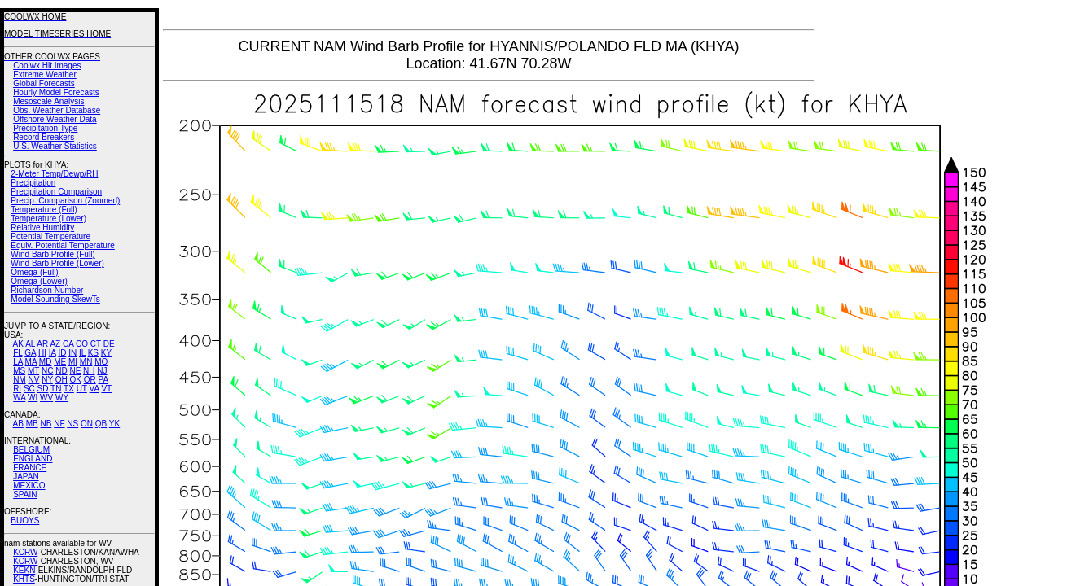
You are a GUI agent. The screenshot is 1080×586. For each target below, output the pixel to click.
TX (69, 388)
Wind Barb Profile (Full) (52, 254)
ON (87, 423)
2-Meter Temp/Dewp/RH (54, 173)
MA (31, 361)
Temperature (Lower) (48, 218)
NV (33, 379)
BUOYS (25, 520)
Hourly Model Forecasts (56, 92)
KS (93, 352)
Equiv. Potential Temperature (62, 245)
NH (88, 370)
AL (30, 343)
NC (47, 370)
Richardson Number (47, 290)
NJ (102, 370)
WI (32, 397)
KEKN (24, 570)
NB (45, 423)
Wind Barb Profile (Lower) (57, 263)
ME (60, 361)
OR (90, 379)
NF (59, 423)
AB (18, 423)
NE (75, 370)
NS (72, 423)
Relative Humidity (42, 227)
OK (75, 379)
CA (68, 343)
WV (46, 397)
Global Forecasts (44, 83)
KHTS (24, 579)
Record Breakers (43, 137)
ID (62, 352)
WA (19, 397)
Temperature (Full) (44, 209)
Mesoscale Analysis (48, 101)
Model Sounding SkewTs (55, 299)
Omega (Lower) (39, 281)
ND (61, 370)
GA (30, 352)
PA (103, 379)
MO (101, 361)
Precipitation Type (45, 128)
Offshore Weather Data (54, 119)
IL (82, 352)
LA (18, 361)
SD (43, 388)
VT (106, 388)
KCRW (25, 552)
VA (94, 388)
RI (17, 388)
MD (45, 361)
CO (82, 343)
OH (61, 379)
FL (17, 352)
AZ (55, 343)
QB (101, 423)
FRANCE (29, 467)
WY (61, 397)
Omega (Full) (34, 272)
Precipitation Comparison (56, 191)
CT (95, 343)
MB (32, 423)
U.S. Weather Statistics (55, 146)
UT (82, 388)
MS (19, 370)
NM (19, 379)
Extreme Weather (45, 74)
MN (86, 361)
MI (72, 361)
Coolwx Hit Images (47, 65)
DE (109, 343)
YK (114, 423)
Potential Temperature (50, 236)
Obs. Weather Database (56, 110)
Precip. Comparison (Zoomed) (65, 200)
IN (72, 352)
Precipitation (33, 182)
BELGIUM (31, 449)
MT (33, 370)
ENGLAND (32, 458)
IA (52, 352)
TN (55, 388)
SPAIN (25, 494)
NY (47, 379)
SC (29, 388)
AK (18, 343)
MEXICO (29, 485)
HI (42, 352)
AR (42, 343)
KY (106, 352)
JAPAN (26, 476)
